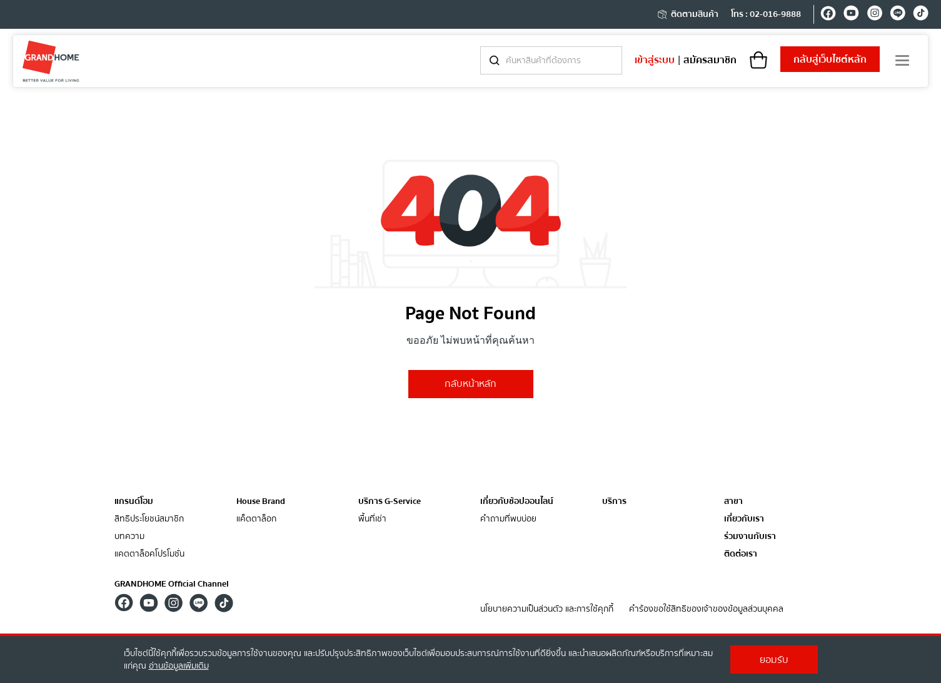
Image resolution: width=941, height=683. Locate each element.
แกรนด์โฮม (133, 501)
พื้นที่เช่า (372, 519)
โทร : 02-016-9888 (766, 14)
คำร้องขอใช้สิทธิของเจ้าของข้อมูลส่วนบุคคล (706, 609)
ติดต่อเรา (740, 554)
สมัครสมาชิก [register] (710, 60)
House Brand (260, 501)
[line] (897, 15)
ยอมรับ (774, 660)
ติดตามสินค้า (687, 14)
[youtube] (851, 15)
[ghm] (51, 61)
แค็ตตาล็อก (256, 519)
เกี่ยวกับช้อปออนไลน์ (516, 501)
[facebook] (828, 15)
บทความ (129, 536)
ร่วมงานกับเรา (750, 536)
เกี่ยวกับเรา (744, 519)
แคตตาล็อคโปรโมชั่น (149, 554)
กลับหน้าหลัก (470, 384)
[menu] (902, 60)
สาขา (733, 501)
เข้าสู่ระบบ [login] (655, 60)
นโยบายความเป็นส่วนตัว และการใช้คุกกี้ (546, 609)
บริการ (614, 501)
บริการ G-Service (389, 501)
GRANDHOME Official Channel (171, 584)
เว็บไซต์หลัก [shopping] (830, 59)
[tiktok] (920, 15)
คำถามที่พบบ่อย (508, 519)
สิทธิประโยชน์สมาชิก (149, 519)
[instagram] (874, 15)
